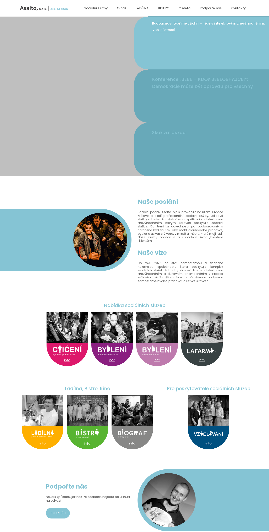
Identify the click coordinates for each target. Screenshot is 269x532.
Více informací (163, 30)
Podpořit (57, 512)
